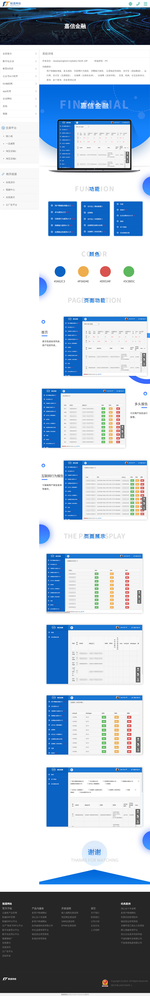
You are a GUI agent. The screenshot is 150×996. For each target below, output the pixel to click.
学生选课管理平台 (40, 930)
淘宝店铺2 (11, 158)
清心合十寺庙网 (39, 917)
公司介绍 (95, 921)
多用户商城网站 (39, 913)
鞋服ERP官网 (8, 917)
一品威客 (10, 143)
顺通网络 (64, 994)
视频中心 (10, 189)
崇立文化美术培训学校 (131, 934)
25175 (87, 994)
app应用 (7, 91)
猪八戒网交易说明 (69, 913)
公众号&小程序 (10, 76)
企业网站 (7, 98)
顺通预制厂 (7, 938)
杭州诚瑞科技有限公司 (42, 925)
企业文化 (95, 925)
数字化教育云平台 (10, 930)
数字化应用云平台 (10, 934)
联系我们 (95, 917)
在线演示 (10, 182)
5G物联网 (8, 83)
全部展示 (7, 53)
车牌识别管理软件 (129, 917)
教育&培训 (8, 68)
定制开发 (6, 956)
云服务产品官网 (9, 913)
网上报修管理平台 (129, 930)
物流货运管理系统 (40, 934)
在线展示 (10, 197)
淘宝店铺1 (11, 151)
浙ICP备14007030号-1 (121, 985)
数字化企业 (8, 61)
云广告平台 (11, 204)
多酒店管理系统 (39, 938)
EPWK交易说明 (68, 925)
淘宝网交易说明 (68, 917)
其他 (5, 106)
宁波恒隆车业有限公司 (131, 938)
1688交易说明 (67, 921)
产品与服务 (38, 908)
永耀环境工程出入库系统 (132, 925)
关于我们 (95, 913)
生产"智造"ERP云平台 (12, 925)
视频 (5, 113)
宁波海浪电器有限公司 (131, 943)
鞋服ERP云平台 (9, 921)
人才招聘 (95, 930)
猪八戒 (9, 136)
